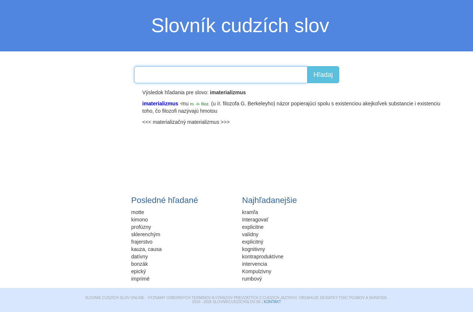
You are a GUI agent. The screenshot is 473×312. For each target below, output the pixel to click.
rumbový (252, 279)
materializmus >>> (208, 122)
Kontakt (272, 302)
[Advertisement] (81, 135)
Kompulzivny (256, 271)
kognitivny (253, 249)
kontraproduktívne (262, 257)
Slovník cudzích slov (240, 25)
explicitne (252, 227)
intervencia (254, 264)
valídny (250, 234)
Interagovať (255, 220)
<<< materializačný (164, 122)
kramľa (250, 212)
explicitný (252, 242)
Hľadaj (323, 74)
